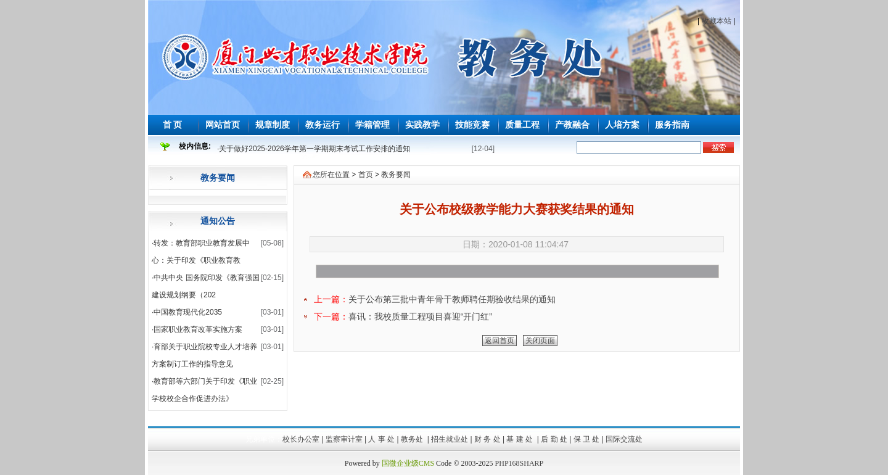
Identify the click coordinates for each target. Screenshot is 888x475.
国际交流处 (624, 439)
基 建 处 (520, 439)
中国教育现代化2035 (188, 312)
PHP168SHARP (519, 463)
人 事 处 (381, 439)
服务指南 (672, 125)
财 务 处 (487, 439)
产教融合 (572, 125)
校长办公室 (300, 439)
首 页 (173, 125)
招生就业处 (449, 439)
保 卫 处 (587, 439)
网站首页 (222, 125)
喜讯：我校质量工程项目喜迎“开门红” (420, 316)
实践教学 (422, 125)
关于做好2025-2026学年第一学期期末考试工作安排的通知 (314, 148)
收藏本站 (716, 21)
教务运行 (322, 125)
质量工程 (522, 125)
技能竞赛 (472, 125)
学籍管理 (372, 125)
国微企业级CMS (408, 463)
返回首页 (499, 340)
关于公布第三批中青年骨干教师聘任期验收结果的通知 (452, 299)
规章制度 (272, 125)
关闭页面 (540, 340)
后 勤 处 (554, 439)
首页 (365, 174)
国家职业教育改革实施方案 (198, 329)
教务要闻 (217, 178)
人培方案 (622, 125)
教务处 (413, 439)
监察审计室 (344, 439)
